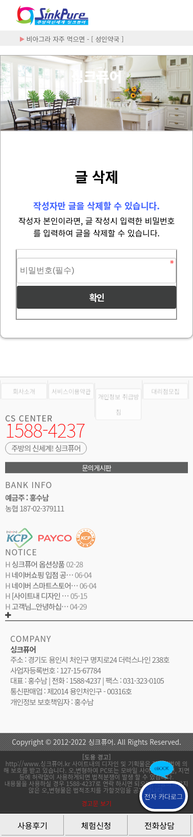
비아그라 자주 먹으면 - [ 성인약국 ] (72, 39)
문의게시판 (96, 470)
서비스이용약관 (71, 398)
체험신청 (96, 825)
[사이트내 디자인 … (39, 597)
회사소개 (24, 398)
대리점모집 (166, 398)
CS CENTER (29, 420)
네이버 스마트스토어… (44, 587)
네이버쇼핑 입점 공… (41, 577)
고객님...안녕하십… (39, 608)
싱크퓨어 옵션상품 (37, 566)
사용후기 (32, 825)
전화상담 (159, 825)
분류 (177, 15)
